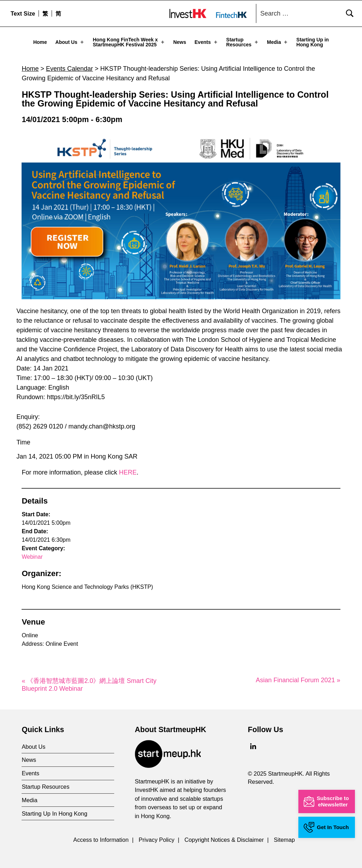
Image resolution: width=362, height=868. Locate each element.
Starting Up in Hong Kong (312, 42)
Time (23, 438)
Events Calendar (69, 64)
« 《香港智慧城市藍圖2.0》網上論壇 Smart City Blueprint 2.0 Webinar (89, 680)
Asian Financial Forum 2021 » (298, 675)
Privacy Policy (156, 835)
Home (40, 42)
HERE (128, 468)
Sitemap (284, 835)
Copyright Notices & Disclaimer (224, 835)
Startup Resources (242, 42)
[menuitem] (45, 13)
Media (277, 42)
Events (206, 42)
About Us (70, 42)
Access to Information (101, 835)
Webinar (32, 553)
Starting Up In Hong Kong (54, 809)
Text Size (23, 13)
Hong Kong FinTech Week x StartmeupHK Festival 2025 (129, 42)
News (179, 42)
